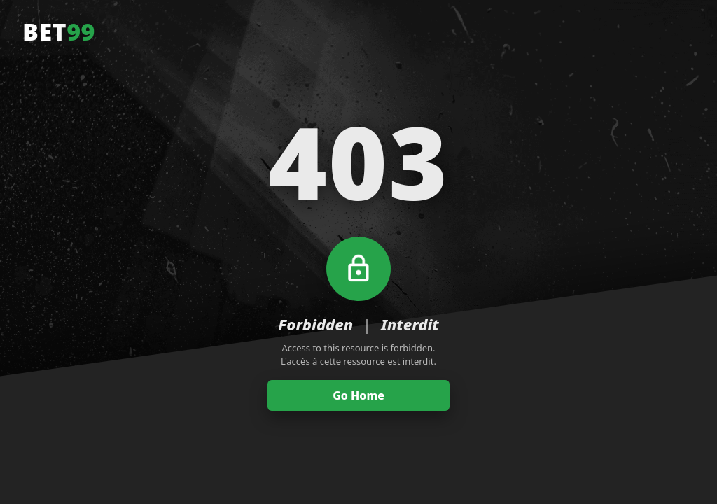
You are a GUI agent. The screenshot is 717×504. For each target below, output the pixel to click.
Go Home (358, 395)
